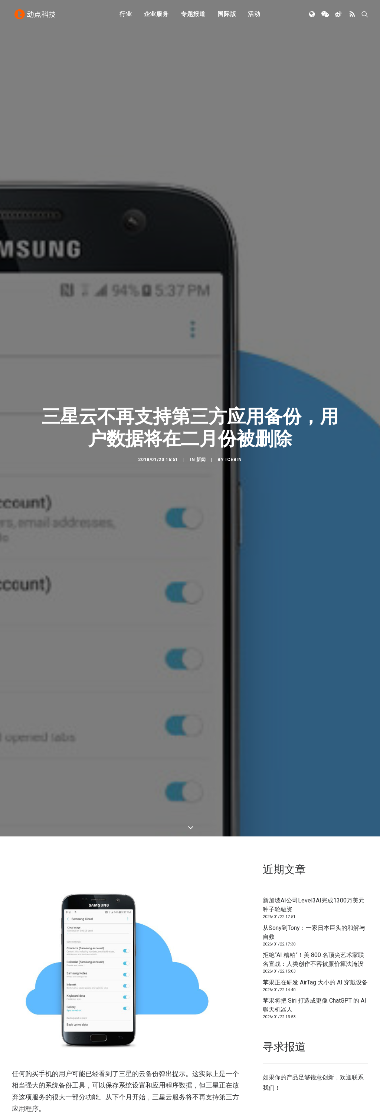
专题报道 (193, 15)
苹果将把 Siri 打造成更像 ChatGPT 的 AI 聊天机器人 (314, 969)
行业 (125, 15)
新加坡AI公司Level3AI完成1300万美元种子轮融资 (313, 869)
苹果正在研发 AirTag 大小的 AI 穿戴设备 (315, 946)
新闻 (201, 441)
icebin (233, 441)
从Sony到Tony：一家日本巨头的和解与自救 (314, 896)
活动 (254, 15)
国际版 (226, 15)
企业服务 (156, 15)
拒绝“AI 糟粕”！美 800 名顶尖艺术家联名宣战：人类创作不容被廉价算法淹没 (313, 924)
